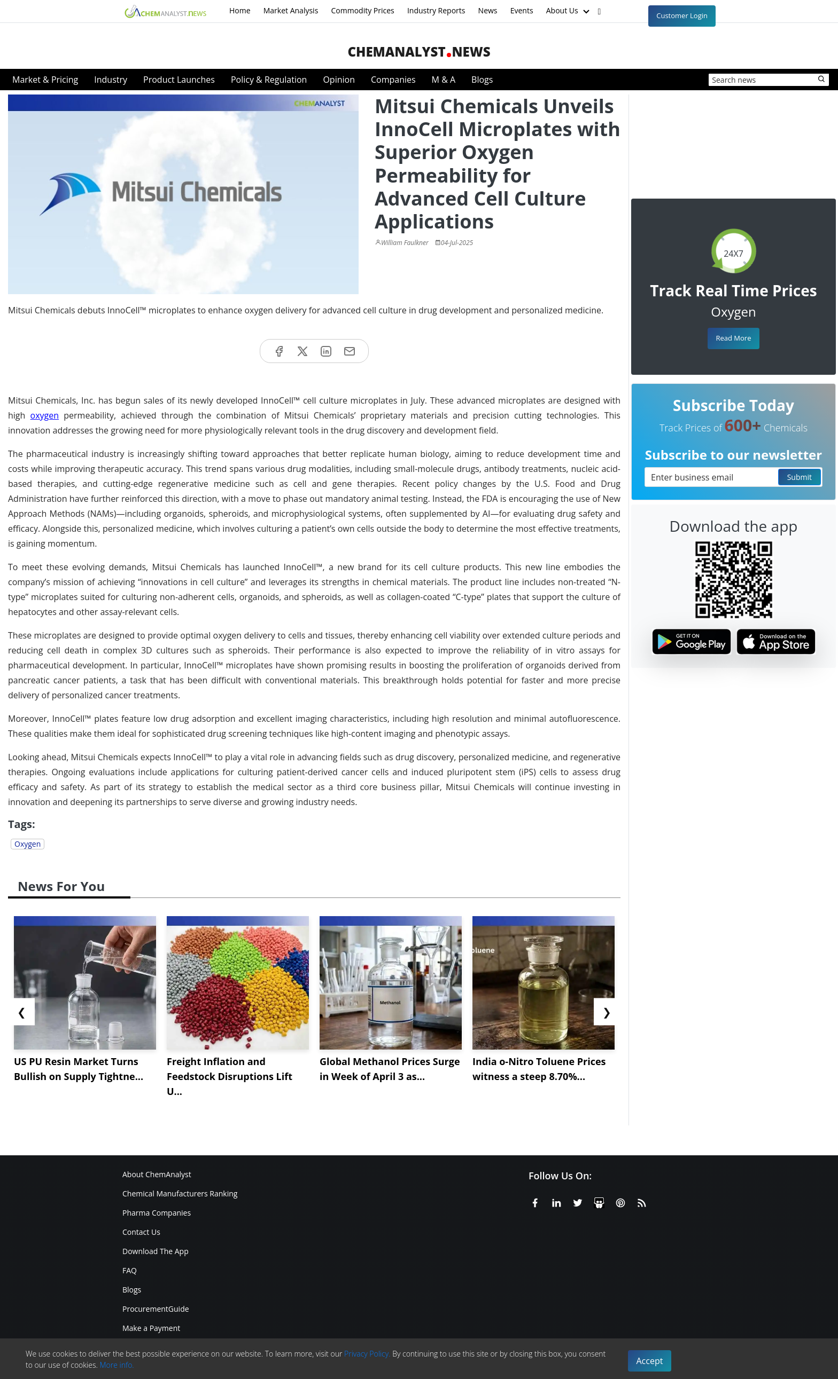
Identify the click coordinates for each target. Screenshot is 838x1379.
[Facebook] (535, 1201)
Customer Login (682, 15)
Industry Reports (436, 10)
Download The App (155, 1251)
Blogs (482, 79)
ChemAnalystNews (418, 51)
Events (521, 10)
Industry (110, 79)
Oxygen (27, 844)
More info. (116, 1365)
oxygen (44, 415)
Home (240, 10)
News (488, 10)
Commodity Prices (362, 10)
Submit (799, 477)
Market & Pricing (45, 79)
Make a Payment (151, 1328)
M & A (443, 79)
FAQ (129, 1270)
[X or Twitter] (577, 1201)
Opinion (339, 79)
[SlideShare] (599, 1201)
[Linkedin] (556, 1201)
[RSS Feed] (642, 1201)
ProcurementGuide (155, 1309)
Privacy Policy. (367, 1354)
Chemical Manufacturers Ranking (179, 1193)
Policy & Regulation (269, 79)
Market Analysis (291, 10)
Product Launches (179, 79)
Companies (393, 79)
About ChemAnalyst (156, 1174)
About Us (569, 11)
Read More (733, 338)
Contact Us (141, 1232)
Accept (650, 1361)
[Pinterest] (620, 1201)
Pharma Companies (156, 1213)
